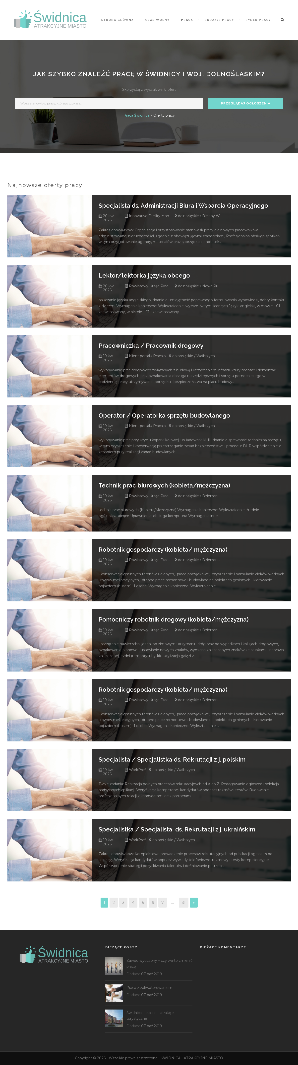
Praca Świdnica (136, 115)
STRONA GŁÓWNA (117, 20)
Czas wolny (157, 20)
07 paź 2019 (151, 974)
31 (183, 902)
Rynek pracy (258, 20)
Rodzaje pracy (219, 20)
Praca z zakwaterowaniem (149, 987)
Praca (187, 20)
